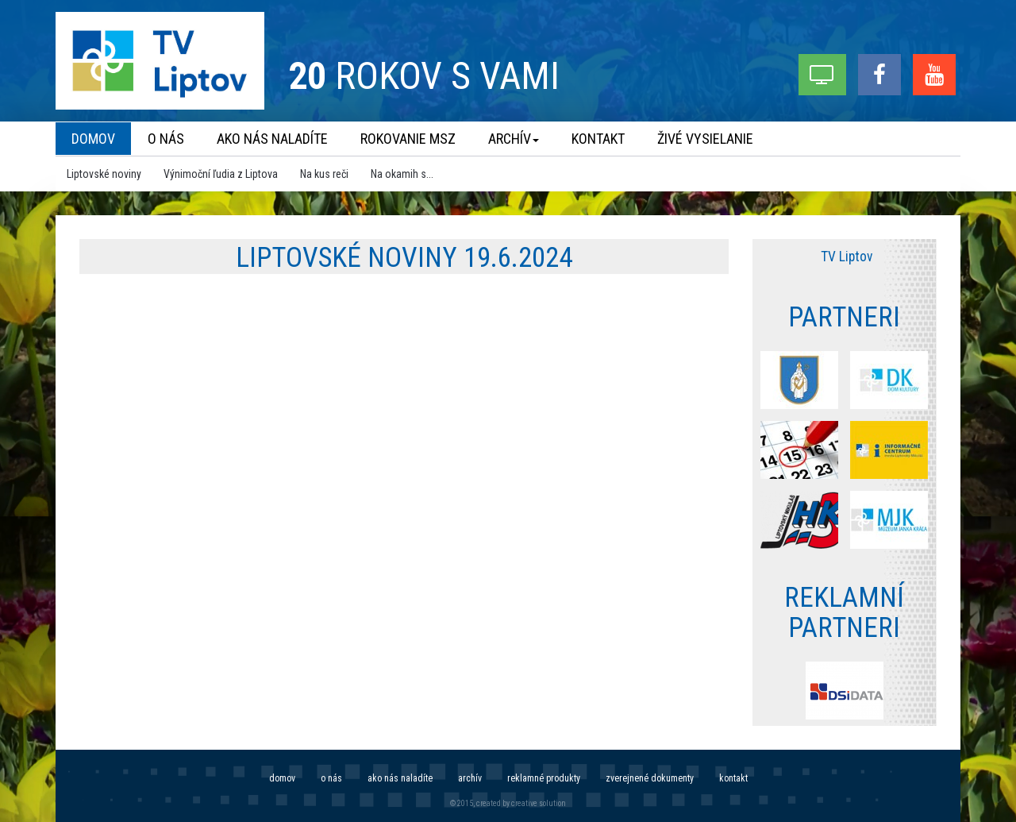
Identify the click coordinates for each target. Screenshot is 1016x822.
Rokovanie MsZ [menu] (408, 138)
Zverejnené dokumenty (650, 778)
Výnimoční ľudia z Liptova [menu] (221, 174)
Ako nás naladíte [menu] (272, 138)
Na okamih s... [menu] (402, 174)
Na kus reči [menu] (324, 174)
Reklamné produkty (543, 778)
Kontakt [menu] (598, 138)
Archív (470, 778)
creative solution (538, 803)
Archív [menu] (513, 138)
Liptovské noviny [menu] (104, 174)
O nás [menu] (166, 138)
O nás (331, 778)
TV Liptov (846, 256)
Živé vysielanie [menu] (705, 138)
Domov (282, 778)
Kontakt (733, 778)
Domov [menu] (93, 138)
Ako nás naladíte (400, 778)
